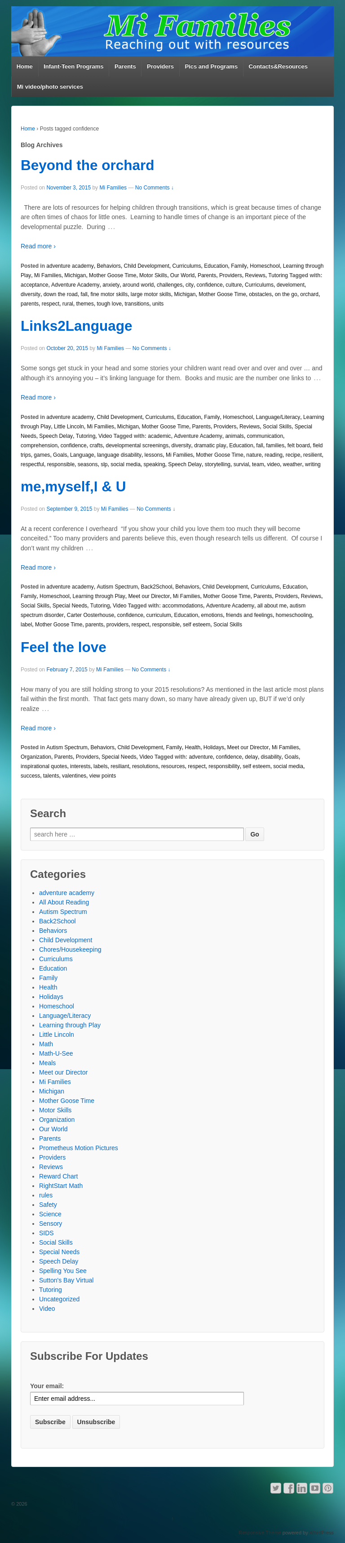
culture (234, 285)
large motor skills (151, 294)
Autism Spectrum (117, 587)
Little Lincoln (69, 426)
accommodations (182, 606)
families (275, 445)
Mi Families (113, 187)
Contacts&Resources (278, 66)
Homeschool (265, 266)
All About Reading (64, 902)
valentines (74, 776)
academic (159, 436)
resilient (312, 455)
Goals (60, 455)
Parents (125, 66)
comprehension (39, 445)
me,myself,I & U (73, 486)
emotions (212, 615)
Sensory (50, 1223)
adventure (200, 757)
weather (292, 464)
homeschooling (294, 615)
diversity (30, 294)
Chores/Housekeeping (70, 949)
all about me (272, 606)
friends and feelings (249, 615)
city (190, 285)
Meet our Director (149, 596)
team (258, 464)
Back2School (156, 587)
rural (67, 304)
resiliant (120, 766)
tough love (109, 304)
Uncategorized (59, 1299)
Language (82, 455)
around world (138, 285)
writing (313, 464)
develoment (291, 285)
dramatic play (210, 445)
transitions (137, 304)
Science (50, 1214)
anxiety (110, 285)
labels (100, 766)
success (30, 776)
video (273, 464)
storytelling (217, 464)
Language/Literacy (278, 417)
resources (173, 766)
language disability (119, 455)
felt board (299, 445)
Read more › (38, 246)
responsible (61, 464)
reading (274, 455)
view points (102, 776)
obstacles (260, 294)
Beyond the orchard (88, 165)
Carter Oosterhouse (90, 615)
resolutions (145, 766)
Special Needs (70, 606)
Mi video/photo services (50, 86)
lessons (154, 455)
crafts (95, 445)
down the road (61, 294)
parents (30, 304)
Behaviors (108, 266)
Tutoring (278, 275)
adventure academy (69, 266)
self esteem (196, 624)
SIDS (46, 1233)
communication (265, 436)
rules (46, 1195)
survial (241, 464)
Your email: (47, 1386)
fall (83, 294)
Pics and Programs (211, 66)
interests (80, 766)
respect (50, 304)
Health (193, 747)
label (26, 624)
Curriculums (186, 266)
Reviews (255, 275)
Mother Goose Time (112, 275)
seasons (88, 464)
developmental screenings (137, 445)
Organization (36, 757)
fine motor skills (109, 294)
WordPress (322, 1532)
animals (234, 436)
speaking (154, 464)
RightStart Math (61, 1185)
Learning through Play (98, 596)
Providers (160, 66)
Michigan (75, 275)
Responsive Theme (260, 1532)
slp (104, 464)
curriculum (158, 615)
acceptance (34, 285)
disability (271, 757)
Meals (47, 1062)
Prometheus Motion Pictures (78, 1148)
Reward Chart (58, 1176)
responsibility (223, 766)
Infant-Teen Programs (73, 66)
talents (51, 776)
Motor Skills (153, 275)
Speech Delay (56, 436)
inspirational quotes (44, 766)
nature (253, 455)
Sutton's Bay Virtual (66, 1280)
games (42, 455)
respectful (32, 464)
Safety (48, 1204)
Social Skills (277, 426)
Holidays (213, 747)
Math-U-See (56, 1053)
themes (84, 304)
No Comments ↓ (154, 187)
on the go (286, 294)
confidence (210, 285)
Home (25, 66)
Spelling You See (63, 1270)
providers (117, 624)
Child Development (146, 266)
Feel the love (63, 647)
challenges (169, 285)
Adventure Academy (75, 285)
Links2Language (77, 326)
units (158, 304)
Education (216, 266)
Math (46, 1044)
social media (126, 464)
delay (251, 757)
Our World (182, 275)
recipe (293, 455)
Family (239, 266)
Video (105, 436)
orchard (309, 294)
